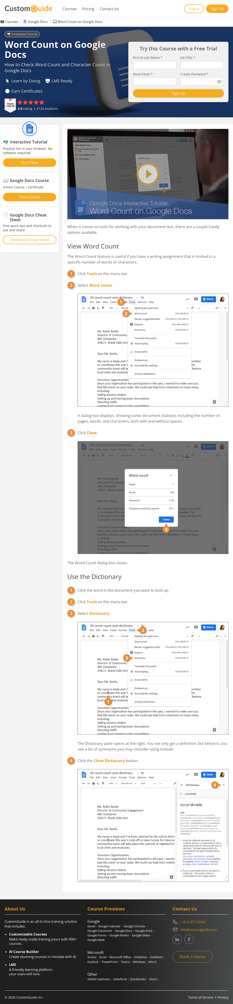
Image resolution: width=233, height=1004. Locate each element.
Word (152, 962)
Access (91, 957)
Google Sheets (119, 935)
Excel (102, 957)
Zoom (153, 979)
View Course (29, 196)
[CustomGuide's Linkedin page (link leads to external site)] (177, 939)
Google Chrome (134, 926)
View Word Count (93, 246)
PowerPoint (110, 962)
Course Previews (106, 909)
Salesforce (120, 979)
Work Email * (143, 74)
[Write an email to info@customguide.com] (200, 929)
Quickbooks (138, 979)
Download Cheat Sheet (29, 239)
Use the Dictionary (94, 576)
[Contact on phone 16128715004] (200, 922)
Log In (194, 8)
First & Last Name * (147, 57)
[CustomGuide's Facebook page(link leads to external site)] (189, 939)
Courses (70, 8)
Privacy (223, 997)
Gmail (91, 926)
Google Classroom (99, 931)
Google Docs (38, 22)
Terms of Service (200, 997)
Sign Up (217, 8)
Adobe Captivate (98, 979)
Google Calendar (109, 926)
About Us (15, 909)
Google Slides (141, 935)
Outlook (93, 962)
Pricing (88, 8)
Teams (125, 962)
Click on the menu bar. (103, 273)
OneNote (156, 957)
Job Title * (187, 57)
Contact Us (109, 8)
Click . (88, 432)
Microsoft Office (120, 957)
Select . (95, 285)
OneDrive (140, 957)
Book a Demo (192, 956)
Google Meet (96, 940)
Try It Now (29, 162)
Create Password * (194, 74)
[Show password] (219, 81)
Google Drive (143, 931)
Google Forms (96, 935)
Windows (139, 962)
